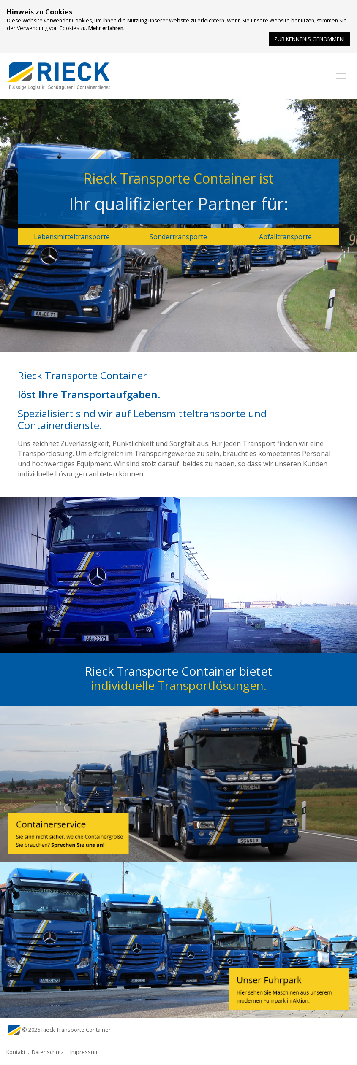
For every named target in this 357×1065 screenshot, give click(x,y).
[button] (341, 76)
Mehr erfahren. (106, 28)
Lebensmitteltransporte (72, 236)
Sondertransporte (178, 236)
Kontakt (15, 1052)
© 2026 (66, 1029)
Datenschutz (48, 1052)
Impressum (84, 1052)
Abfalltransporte (285, 236)
